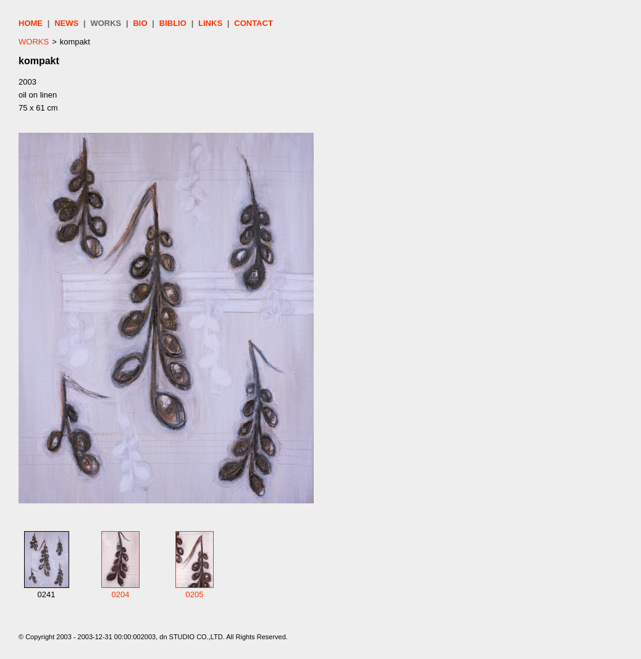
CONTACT (253, 23)
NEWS (66, 23)
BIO (140, 23)
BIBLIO (172, 23)
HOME (31, 23)
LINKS (210, 23)
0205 (195, 594)
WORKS (105, 23)
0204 (121, 594)
